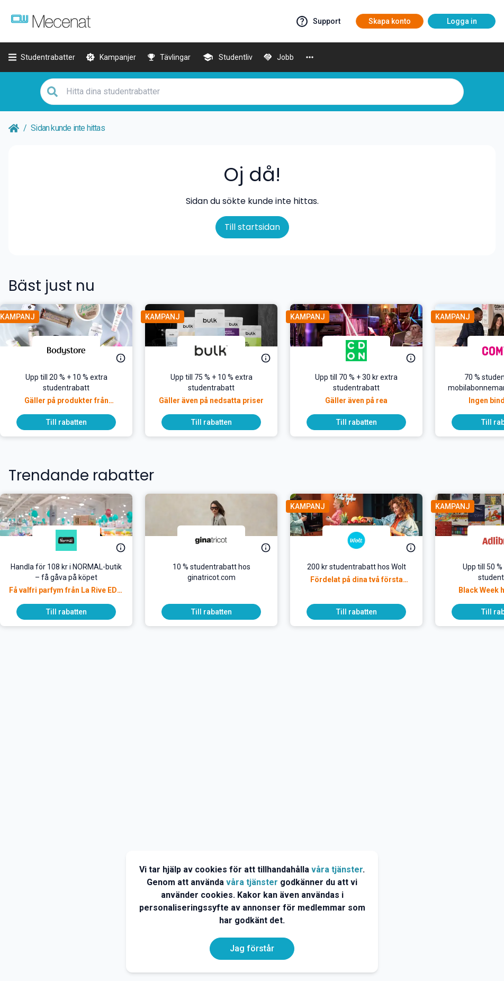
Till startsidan (252, 227)
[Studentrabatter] (41, 57)
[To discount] (74, 422)
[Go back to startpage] (13, 128)
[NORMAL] (75, 540)
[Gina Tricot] (220, 540)
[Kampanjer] (111, 57)
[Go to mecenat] (50, 21)
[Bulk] (220, 350)
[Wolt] (365, 540)
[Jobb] (278, 57)
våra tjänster (337, 869)
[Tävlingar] (169, 57)
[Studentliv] (227, 57)
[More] (309, 57)
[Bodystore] (75, 350)
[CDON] (365, 350)
